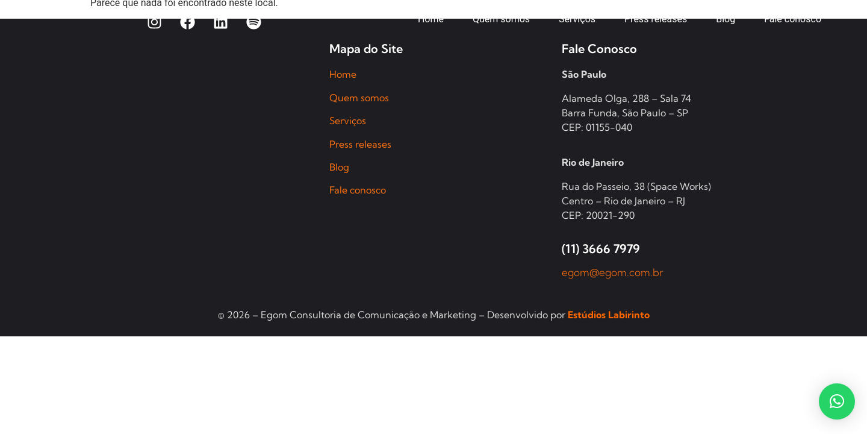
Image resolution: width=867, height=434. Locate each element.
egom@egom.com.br (612, 272)
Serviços (347, 121)
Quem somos (359, 98)
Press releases (360, 144)
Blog (339, 167)
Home (342, 74)
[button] (837, 401)
